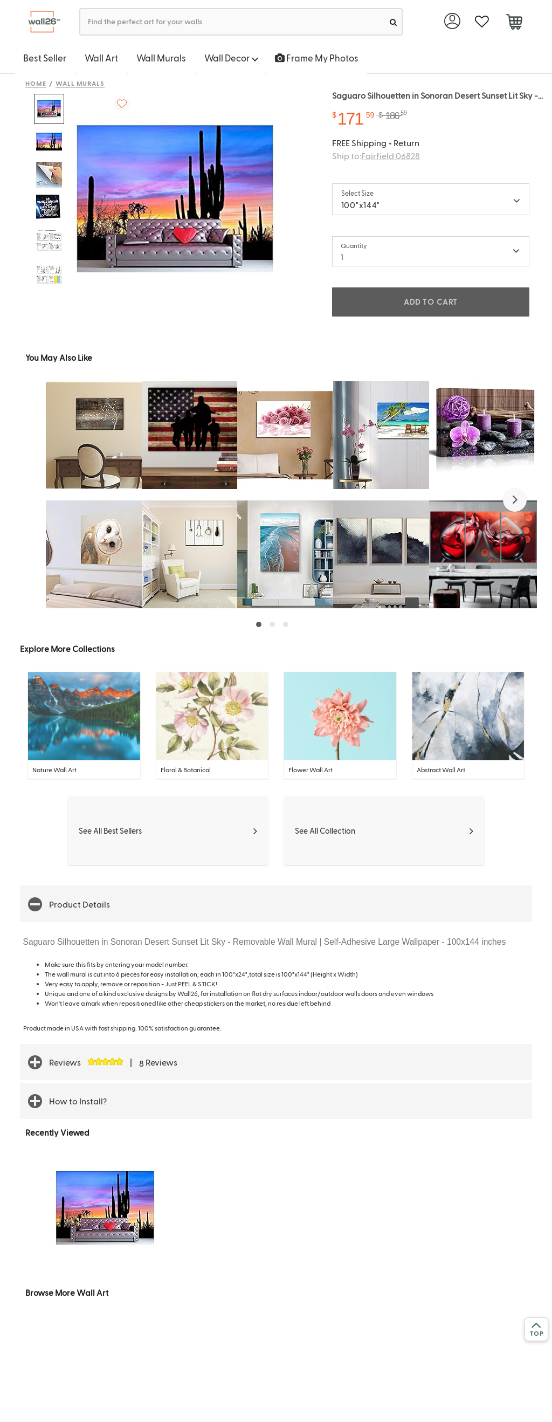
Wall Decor (231, 57)
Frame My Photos (316, 57)
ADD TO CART (431, 301)
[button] (515, 500)
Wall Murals (161, 57)
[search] (393, 22)
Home (35, 83)
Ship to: (376, 155)
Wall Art (101, 57)
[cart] (514, 23)
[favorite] (481, 22)
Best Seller (44, 57)
